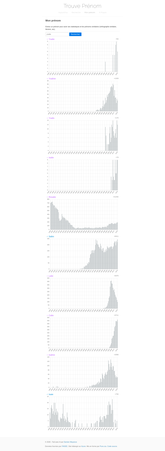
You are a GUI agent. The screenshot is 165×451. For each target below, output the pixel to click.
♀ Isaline (51, 355)
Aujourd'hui (63, 13)
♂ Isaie (50, 394)
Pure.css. (103, 446)
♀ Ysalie (51, 39)
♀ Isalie (50, 157)
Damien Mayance (70, 442)
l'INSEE (64, 446)
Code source (112, 446)
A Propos (102, 13)
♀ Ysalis (50, 118)
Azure (83, 446)
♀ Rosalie (51, 197)
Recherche (76, 13)
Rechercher (75, 34)
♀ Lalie (50, 276)
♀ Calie (50, 315)
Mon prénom (89, 13)
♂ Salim (50, 236)
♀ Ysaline (51, 78)
